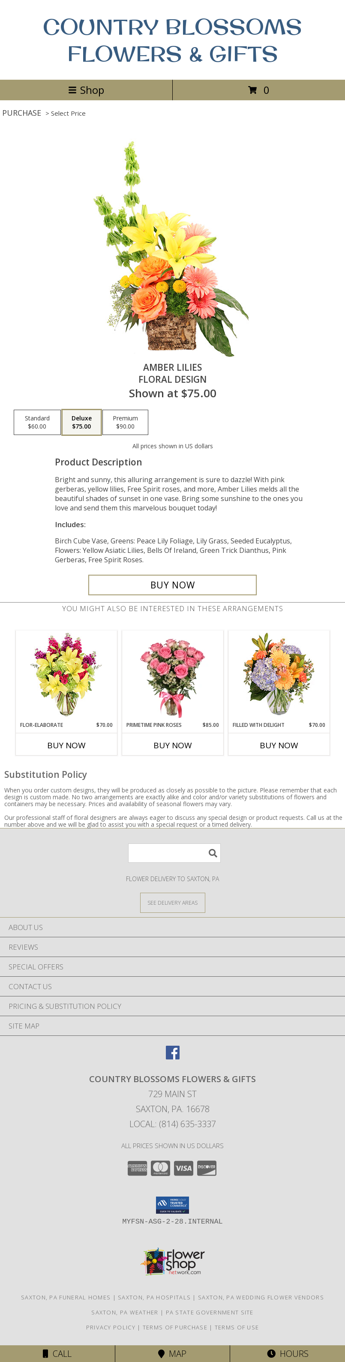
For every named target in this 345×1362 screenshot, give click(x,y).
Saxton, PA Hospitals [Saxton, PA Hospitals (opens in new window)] (154, 1297)
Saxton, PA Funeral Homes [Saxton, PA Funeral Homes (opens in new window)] (66, 1297)
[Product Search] (174, 853)
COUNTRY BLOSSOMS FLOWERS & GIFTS (172, 40)
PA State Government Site (210, 1312)
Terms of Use (237, 1327)
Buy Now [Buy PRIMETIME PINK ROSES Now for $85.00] (172, 745)
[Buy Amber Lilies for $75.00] (172, 585)
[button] (172, 1205)
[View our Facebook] (173, 1057)
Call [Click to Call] (57, 1353)
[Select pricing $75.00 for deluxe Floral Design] (82, 422)
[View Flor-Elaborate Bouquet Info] (66, 676)
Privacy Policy (110, 1327)
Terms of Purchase (175, 1327)
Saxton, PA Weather (124, 1312)
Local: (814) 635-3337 (172, 1124)
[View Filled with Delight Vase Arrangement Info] (279, 676)
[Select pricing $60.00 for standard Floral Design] (37, 422)
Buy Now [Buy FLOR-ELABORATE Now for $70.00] (66, 745)
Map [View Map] (172, 1353)
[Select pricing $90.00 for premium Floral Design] (125, 422)
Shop (86, 90)
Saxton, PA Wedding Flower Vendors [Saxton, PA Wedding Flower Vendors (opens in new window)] (261, 1297)
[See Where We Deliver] (172, 902)
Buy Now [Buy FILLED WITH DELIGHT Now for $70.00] (279, 745)
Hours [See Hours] (288, 1353)
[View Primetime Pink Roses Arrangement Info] (172, 676)
